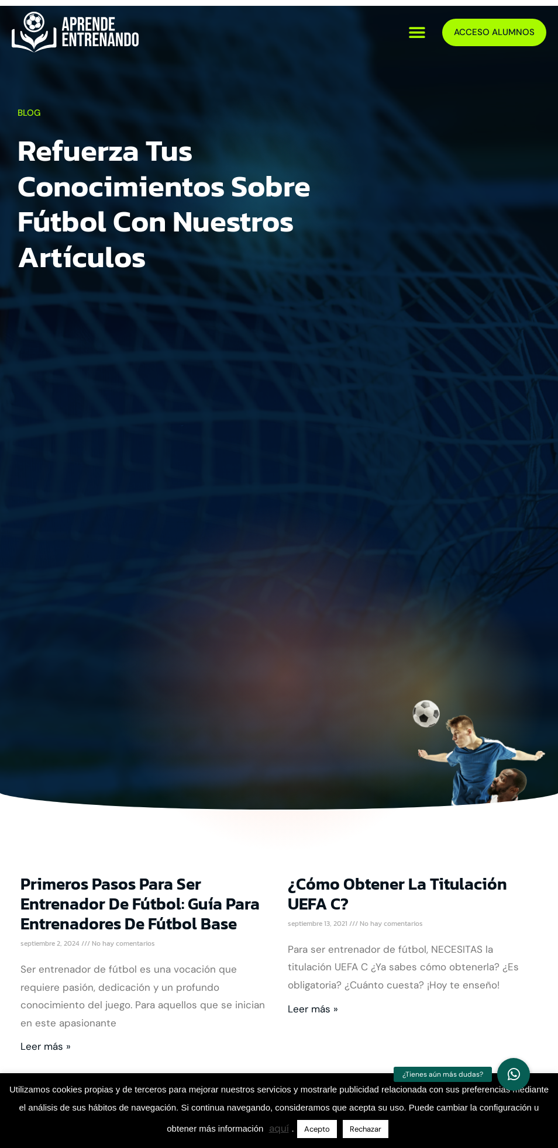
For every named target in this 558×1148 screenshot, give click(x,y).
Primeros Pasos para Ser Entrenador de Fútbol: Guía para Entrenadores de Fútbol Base (140, 904)
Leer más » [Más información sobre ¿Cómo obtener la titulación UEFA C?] (313, 1008)
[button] (417, 32)
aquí (279, 1128)
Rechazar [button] (365, 1129)
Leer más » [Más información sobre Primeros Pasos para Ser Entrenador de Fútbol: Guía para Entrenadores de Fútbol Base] (45, 1046)
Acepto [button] (317, 1129)
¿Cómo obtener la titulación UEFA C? (397, 894)
